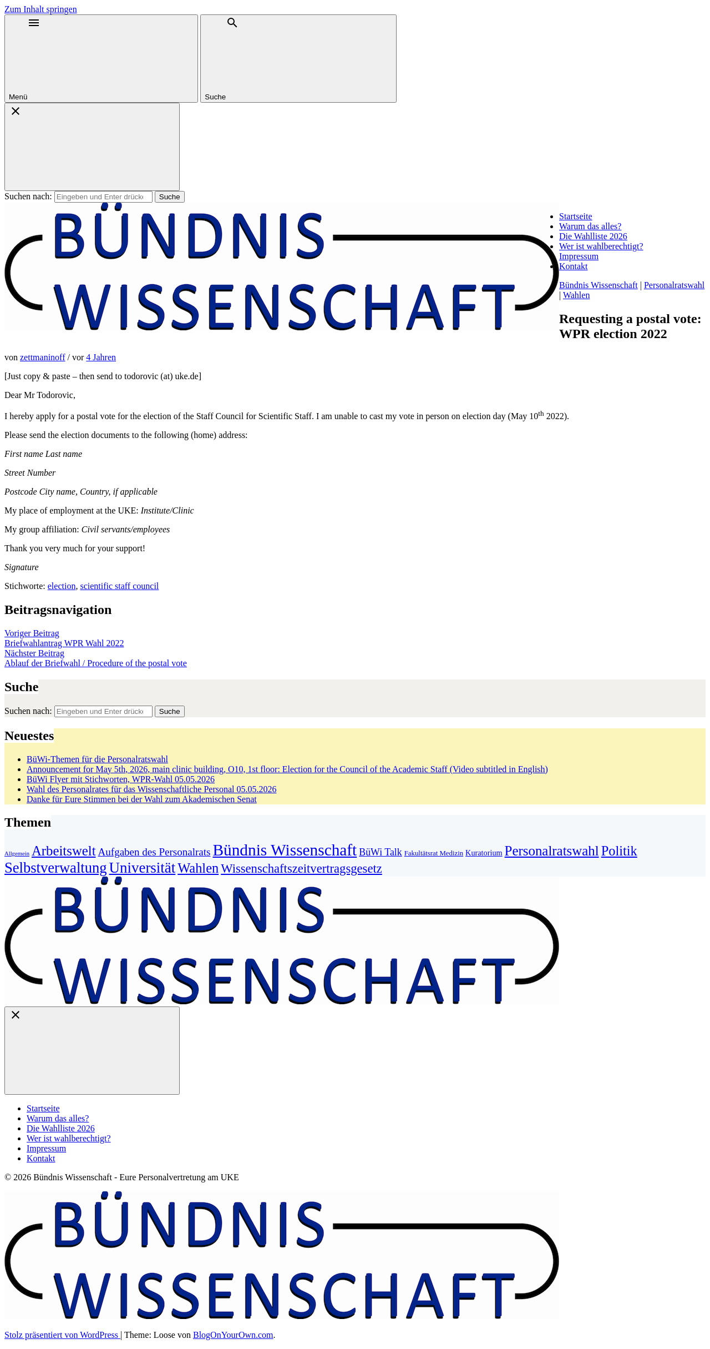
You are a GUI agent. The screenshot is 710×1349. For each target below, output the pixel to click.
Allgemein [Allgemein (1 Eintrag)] (16, 853)
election (62, 586)
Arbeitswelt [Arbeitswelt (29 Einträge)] (64, 850)
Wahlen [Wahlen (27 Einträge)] (198, 867)
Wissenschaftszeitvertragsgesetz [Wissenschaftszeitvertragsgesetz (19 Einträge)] (301, 868)
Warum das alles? (590, 226)
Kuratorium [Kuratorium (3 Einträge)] (483, 852)
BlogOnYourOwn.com (233, 1335)
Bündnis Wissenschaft (598, 285)
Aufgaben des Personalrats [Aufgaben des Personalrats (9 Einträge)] (154, 852)
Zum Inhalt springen (40, 9)
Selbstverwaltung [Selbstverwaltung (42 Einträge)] (55, 867)
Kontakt (573, 266)
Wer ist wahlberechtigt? (601, 246)
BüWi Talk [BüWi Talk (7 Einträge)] (380, 852)
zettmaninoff (42, 357)
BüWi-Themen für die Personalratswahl (97, 759)
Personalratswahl (674, 285)
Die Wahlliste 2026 (593, 236)
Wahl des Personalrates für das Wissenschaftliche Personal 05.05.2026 (152, 789)
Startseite (575, 216)
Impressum (579, 256)
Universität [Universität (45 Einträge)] (142, 867)
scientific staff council (119, 586)
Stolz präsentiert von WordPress (62, 1335)
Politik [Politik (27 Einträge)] (619, 850)
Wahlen (576, 295)
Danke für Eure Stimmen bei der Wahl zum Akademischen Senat (142, 799)
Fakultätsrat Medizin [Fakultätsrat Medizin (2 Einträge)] (433, 853)
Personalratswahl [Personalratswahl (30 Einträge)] (552, 850)
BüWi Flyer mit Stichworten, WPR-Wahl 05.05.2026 (121, 779)
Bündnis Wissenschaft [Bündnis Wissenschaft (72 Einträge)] (284, 850)
